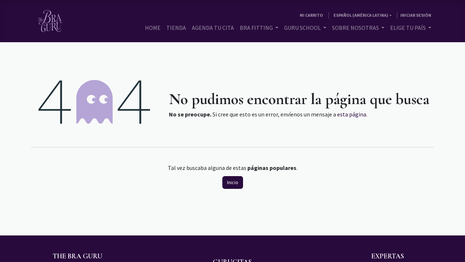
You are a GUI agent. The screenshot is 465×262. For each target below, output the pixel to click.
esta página (351, 114)
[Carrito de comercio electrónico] (311, 15)
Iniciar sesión (415, 15)
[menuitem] (152, 27)
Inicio (232, 182)
